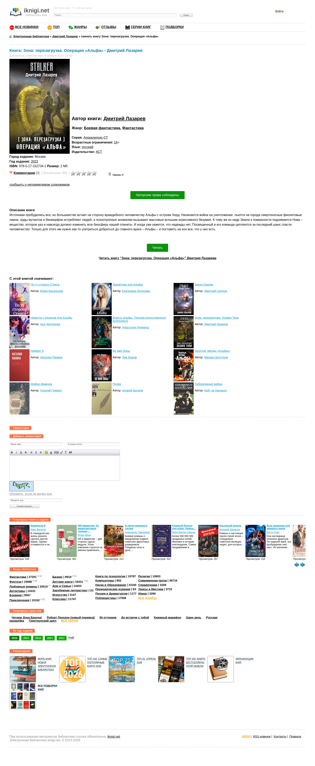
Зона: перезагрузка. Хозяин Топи (217, 317)
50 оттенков (107, 617)
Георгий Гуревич (51, 390)
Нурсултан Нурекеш (135, 327)
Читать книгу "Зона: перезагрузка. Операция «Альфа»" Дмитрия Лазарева (157, 258)
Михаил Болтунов (216, 357)
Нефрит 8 (37, 350)
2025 (26, 638)
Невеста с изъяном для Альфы (51, 317)
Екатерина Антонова (136, 291)
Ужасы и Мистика (150, 589)
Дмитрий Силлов (215, 291)
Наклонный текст (16, 452)
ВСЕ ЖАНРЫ (147, 598)
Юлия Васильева (51, 291)
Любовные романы (23, 586)
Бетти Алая (273, 532)
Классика (59, 599)
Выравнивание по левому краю (31, 452)
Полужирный (12, 452)
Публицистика (105, 598)
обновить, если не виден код (30, 494)
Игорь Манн (84, 535)
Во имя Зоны (121, 350)
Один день (193, 617)
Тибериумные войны (208, 384)
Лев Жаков (129, 357)
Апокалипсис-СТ (96, 137)
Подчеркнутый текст (21, 452)
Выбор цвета (51, 452)
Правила (295, 736)
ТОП (56, 27)
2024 (38, 638)
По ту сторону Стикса (45, 284)
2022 (61, 638)
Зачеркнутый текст (26, 452)
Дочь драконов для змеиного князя (278, 527)
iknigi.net (113, 736)
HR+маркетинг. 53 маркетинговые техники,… (88, 528)
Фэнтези (15, 581)
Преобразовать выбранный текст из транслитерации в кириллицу (65, 452)
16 (116, 142)
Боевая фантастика (102, 128)
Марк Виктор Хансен (183, 532)
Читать (157, 247)
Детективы (17, 591)
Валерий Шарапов (229, 529)
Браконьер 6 (38, 525)
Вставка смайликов (46, 452)
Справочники (147, 585)
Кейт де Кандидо (215, 390)
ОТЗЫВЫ (108, 27)
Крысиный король (230, 525)
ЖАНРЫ (80, 27)
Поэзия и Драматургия (111, 593)
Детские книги (62, 581)
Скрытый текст (56, 452)
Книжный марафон (167, 617)
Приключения (19, 600)
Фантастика (133, 128)
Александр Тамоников (137, 532)
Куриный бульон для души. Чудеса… (184, 527)
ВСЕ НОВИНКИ (26, 27)
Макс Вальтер (38, 529)
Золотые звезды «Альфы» (212, 350)
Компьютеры (104, 580)
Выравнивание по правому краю (40, 452)
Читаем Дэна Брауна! (26, 617)
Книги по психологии (110, 576)
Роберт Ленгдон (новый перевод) (71, 617)
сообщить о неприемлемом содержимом (39, 184)
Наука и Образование (110, 585)
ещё (71, 637)
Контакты (280, 736)
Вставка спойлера (70, 452)
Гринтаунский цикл (42, 620)
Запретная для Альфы (128, 284)
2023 (34, 161)
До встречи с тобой (135, 617)
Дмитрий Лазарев (124, 118)
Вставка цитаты (61, 452)
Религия (144, 576)
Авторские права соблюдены (157, 195)
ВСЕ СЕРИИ (69, 620)
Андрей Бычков (132, 390)
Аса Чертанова (50, 324)
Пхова (117, 384)
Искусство (59, 594)
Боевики (15, 595)
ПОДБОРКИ (175, 27)
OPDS (246, 736)
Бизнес (57, 576)
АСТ (99, 152)
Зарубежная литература (69, 590)
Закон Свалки (204, 284)
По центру (36, 452)
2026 (14, 638)
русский (87, 147)
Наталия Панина (51, 357)
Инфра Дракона (41, 384)
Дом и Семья (61, 586)
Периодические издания (112, 589)
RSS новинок (261, 736)
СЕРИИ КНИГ (141, 27)
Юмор (142, 593)
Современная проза (152, 580)
